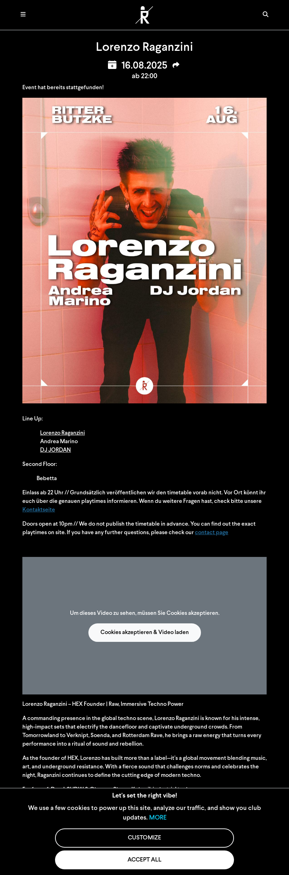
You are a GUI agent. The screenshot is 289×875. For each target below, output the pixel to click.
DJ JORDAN (55, 450)
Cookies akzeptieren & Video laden (144, 632)
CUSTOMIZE (144, 838)
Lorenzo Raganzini (62, 433)
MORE (158, 818)
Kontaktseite (38, 510)
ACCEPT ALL (144, 860)
